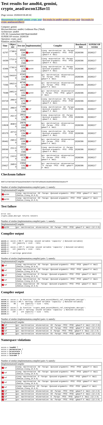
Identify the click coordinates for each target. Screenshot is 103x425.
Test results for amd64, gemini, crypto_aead (61, 19)
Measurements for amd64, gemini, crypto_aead (21, 19)
